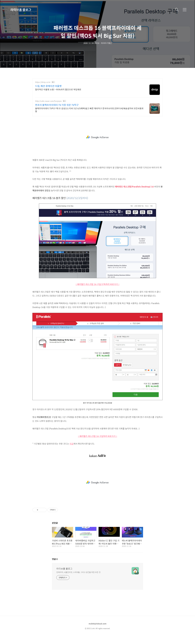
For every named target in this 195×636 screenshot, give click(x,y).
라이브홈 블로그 (20, 10)
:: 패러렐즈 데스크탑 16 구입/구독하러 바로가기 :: (97, 284)
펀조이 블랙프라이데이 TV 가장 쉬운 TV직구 (57, 105)
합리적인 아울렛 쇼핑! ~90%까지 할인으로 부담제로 (58, 89)
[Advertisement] (97, 137)
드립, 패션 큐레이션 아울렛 (48, 86)
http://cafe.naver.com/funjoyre (48, 101)
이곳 (72, 443)
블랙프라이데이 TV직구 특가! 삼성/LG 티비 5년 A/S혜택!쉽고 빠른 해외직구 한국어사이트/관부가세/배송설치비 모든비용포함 (89, 110)
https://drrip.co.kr (42, 82)
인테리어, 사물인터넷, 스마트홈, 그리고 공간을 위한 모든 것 (78, 572)
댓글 (55, 559)
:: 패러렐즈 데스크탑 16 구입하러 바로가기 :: (97, 436)
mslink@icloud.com (97, 623)
